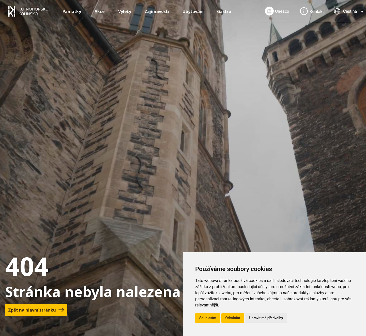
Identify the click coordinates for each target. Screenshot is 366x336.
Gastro (224, 11)
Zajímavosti (157, 11)
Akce (100, 11)
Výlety (124, 11)
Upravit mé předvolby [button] (266, 318)
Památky (72, 11)
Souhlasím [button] (207, 318)
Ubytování (193, 11)
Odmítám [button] (232, 318)
